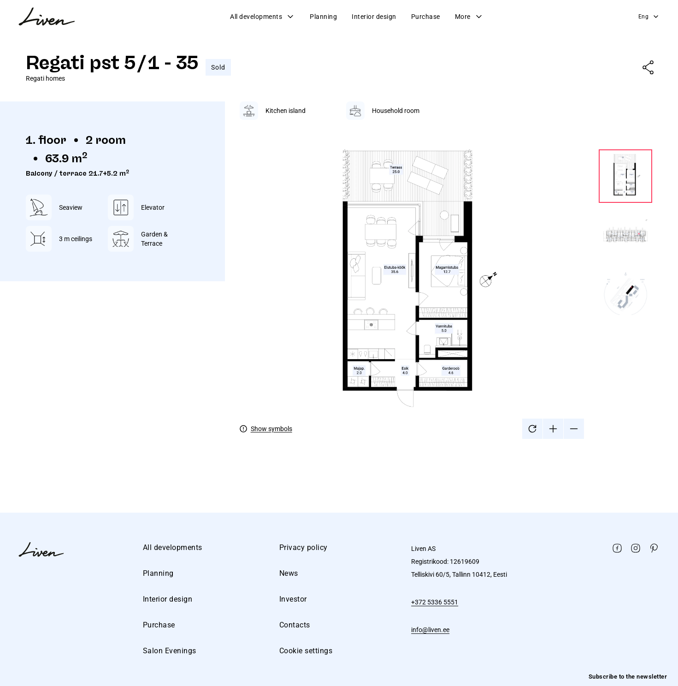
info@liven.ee (430, 629)
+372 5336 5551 (434, 602)
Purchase (425, 16)
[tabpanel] (446, 270)
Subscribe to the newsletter (628, 676)
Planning (323, 16)
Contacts (294, 625)
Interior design (374, 16)
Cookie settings (306, 650)
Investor (293, 599)
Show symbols (271, 428)
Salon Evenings (169, 650)
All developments (262, 16)
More (469, 16)
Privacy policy (303, 547)
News (288, 573)
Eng (649, 16)
